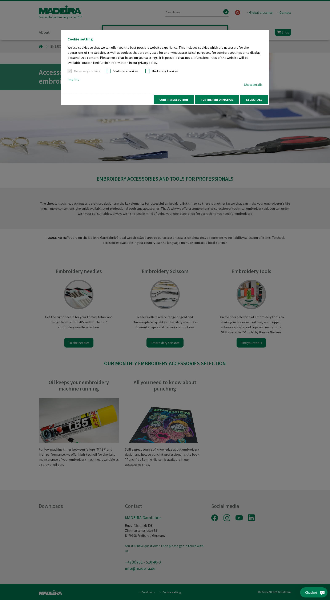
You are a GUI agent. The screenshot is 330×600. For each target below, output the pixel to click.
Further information (217, 100)
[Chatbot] (317, 592)
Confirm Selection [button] (173, 100)
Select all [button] (254, 100)
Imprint (73, 79)
